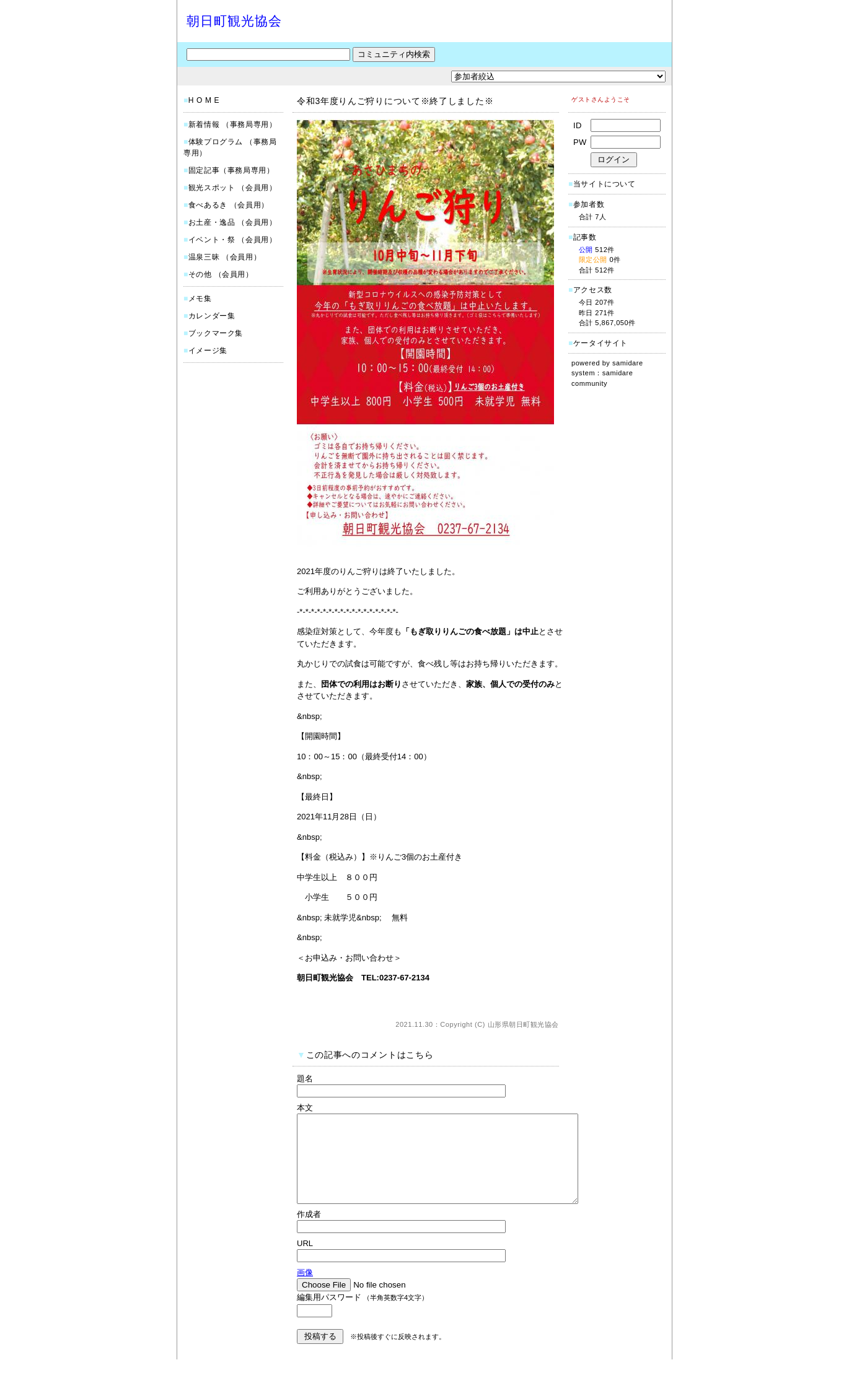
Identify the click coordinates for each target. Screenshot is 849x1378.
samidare (627, 363)
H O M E (203, 100)
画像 (305, 1291)
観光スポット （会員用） (232, 187)
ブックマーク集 (215, 333)
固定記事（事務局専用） (231, 170)
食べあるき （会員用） (228, 205)
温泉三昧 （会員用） (224, 257)
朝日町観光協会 (234, 21)
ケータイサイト (600, 343)
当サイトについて (604, 184)
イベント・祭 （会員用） (232, 239)
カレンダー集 (211, 316)
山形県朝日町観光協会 (524, 1024)
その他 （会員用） (220, 274)
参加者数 (586, 204)
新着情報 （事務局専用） (232, 124)
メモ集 (200, 298)
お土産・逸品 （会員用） (232, 222)
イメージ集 (207, 350)
